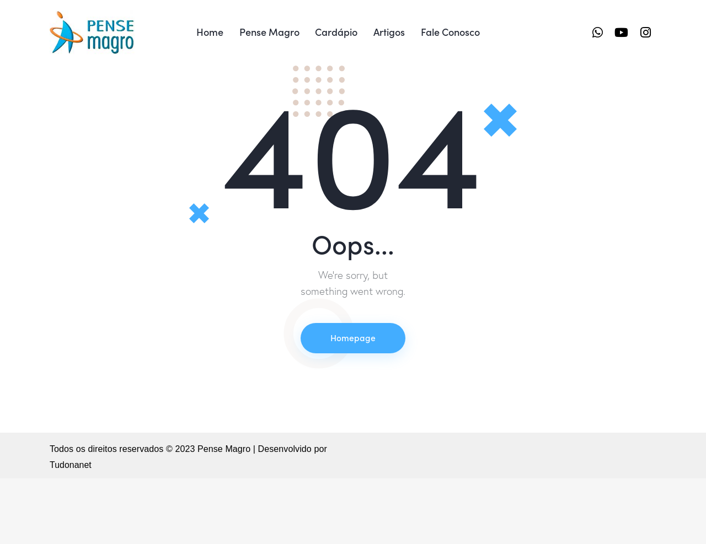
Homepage (353, 403)
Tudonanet (71, 530)
